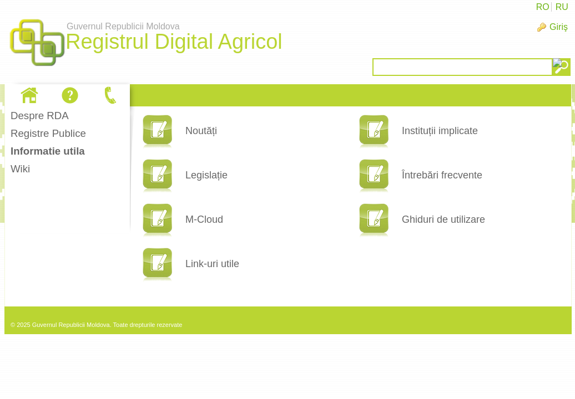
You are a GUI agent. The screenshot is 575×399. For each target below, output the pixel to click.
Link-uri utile (212, 263)
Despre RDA (40, 115)
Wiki (20, 169)
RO (542, 7)
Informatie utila (48, 151)
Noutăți (201, 130)
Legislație (206, 175)
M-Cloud (204, 219)
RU (562, 7)
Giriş (558, 27)
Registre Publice (48, 133)
